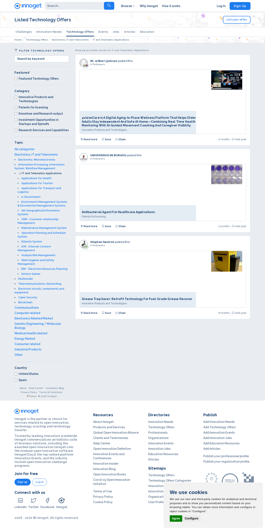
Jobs (114, 31)
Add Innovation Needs (219, 421)
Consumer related (27, 344)
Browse (128, 6)
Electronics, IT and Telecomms (36, 154)
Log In (221, 6)
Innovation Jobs (159, 448)
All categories (24, 149)
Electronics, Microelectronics (36, 159)
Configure (191, 518)
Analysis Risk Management (38, 255)
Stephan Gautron (102, 241)
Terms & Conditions (51, 392)
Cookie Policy (103, 502)
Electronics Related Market (33, 318)
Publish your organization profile (226, 461)
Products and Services (109, 427)
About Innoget (103, 421)
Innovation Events (160, 443)
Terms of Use (102, 491)
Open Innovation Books (109, 474)
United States (26, 373)
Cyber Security (27, 297)
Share (120, 139)
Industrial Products (27, 349)
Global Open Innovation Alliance (116, 432)
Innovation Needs (48, 31)
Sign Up (240, 6)
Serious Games (30, 273)
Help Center (36, 388)
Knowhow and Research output (38, 113)
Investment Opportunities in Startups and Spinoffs (36, 122)
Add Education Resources (221, 443)
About (22, 388)
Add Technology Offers (219, 427)
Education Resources (163, 454)
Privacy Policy (29, 392)
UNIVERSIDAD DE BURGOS (108, 155)
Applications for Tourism (37, 183)
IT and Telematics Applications (42, 173)
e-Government (31, 196)
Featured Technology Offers (36, 78)
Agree (176, 518)
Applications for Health (36, 178)
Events (101, 31)
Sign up (23, 482)
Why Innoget (149, 6)
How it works (171, 6)
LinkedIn (20, 503)
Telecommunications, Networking (39, 283)
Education (144, 31)
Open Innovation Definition (112, 448)
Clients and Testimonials (110, 438)
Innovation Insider (105, 463)
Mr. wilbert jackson (103, 60)
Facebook (47, 503)
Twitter (33, 503)
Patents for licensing (31, 107)
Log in (40, 482)
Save (106, 139)
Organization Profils (162, 496)
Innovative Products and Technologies (33, 99)
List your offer (236, 19)
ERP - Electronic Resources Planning (44, 268)
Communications (26, 307)
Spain (20, 380)
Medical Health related (30, 333)
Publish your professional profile (226, 456)
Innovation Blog (55, 388)
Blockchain (25, 302)
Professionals (157, 432)
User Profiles (157, 502)
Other (18, 354)
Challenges (24, 31)
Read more (89, 139)
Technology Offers (79, 31)
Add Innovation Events (219, 432)
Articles (127, 31)
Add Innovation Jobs (217, 438)
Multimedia (25, 278)
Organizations (158, 438)
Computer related (27, 313)
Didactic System (31, 241)
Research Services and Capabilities (41, 130)
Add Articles (211, 448)
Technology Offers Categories (169, 480)
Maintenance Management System (44, 227)
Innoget (61, 503)
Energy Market (24, 338)
